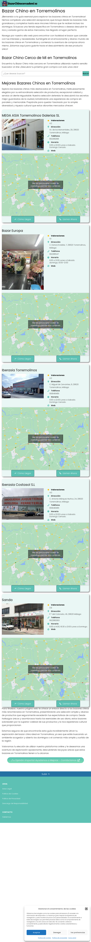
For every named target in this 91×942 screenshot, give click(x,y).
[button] (86, 909)
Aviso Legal (72, 938)
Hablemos (6, 827)
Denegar (57, 932)
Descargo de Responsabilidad (15, 814)
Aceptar (36, 932)
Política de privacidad (59, 938)
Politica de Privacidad (11, 809)
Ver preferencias (78, 932)
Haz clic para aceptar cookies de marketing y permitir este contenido (45, 187)
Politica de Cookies (44, 938)
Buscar (86, 73)
